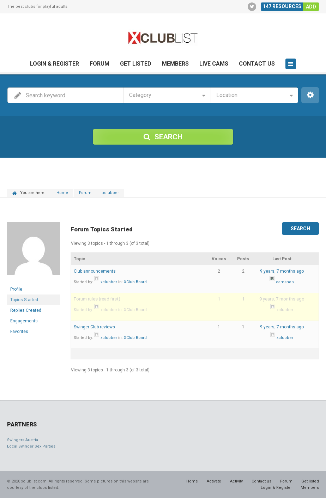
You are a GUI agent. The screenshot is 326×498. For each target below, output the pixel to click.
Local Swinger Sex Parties (31, 446)
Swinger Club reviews (94, 326)
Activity (236, 481)
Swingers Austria (22, 440)
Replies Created (25, 310)
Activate (214, 481)
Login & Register (54, 63)
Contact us (257, 63)
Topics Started (24, 299)
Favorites (19, 331)
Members (175, 63)
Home (62, 192)
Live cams (213, 63)
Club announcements (95, 271)
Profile (16, 289)
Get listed (135, 63)
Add (311, 7)
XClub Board (135, 282)
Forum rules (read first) (97, 299)
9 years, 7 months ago (282, 271)
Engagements (24, 320)
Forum (99, 63)
